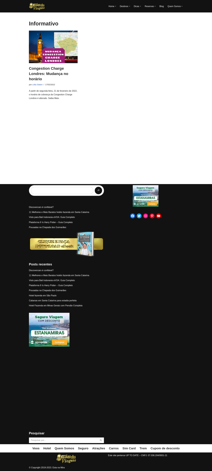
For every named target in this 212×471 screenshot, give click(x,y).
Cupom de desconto (165, 448)
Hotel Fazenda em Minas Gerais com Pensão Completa (55, 305)
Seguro (83, 448)
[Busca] (63, 440)
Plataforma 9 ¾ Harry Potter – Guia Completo (51, 222)
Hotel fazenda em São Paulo (43, 295)
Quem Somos (64, 448)
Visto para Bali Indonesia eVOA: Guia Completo (52, 217)
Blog (161, 6)
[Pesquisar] (98, 190)
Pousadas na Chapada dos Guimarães (47, 227)
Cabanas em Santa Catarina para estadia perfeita (53, 300)
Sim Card (129, 448)
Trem (143, 448)
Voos (35, 448)
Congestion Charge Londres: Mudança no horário (48, 73)
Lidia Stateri (37, 85)
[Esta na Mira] (37, 6)
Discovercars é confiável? (41, 207)
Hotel (47, 448)
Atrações (98, 448)
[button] (115, 6)
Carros (114, 448)
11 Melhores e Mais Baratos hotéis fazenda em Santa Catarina (59, 212)
